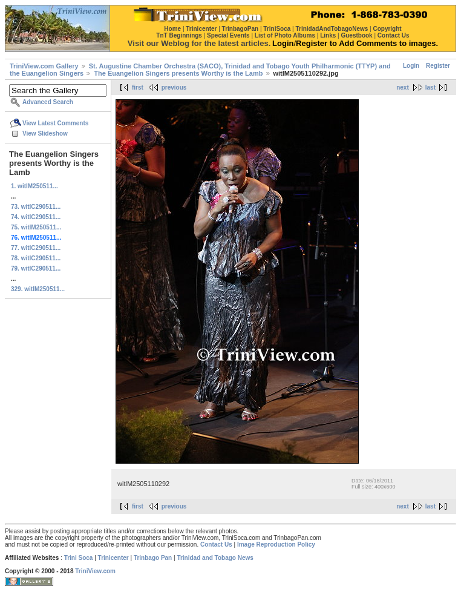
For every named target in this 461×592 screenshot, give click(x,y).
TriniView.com (95, 571)
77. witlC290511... (35, 248)
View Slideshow (45, 133)
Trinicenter (113, 557)
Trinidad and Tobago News (215, 557)
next (402, 87)
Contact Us (216, 544)
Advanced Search (47, 102)
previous (174, 87)
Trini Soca (78, 557)
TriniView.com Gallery (44, 66)
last (430, 87)
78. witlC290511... (35, 258)
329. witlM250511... (38, 289)
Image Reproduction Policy (276, 544)
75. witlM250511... (36, 227)
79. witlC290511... (35, 268)
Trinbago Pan (153, 557)
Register (438, 65)
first (137, 87)
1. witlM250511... (34, 186)
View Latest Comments (55, 123)
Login (411, 65)
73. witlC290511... (35, 206)
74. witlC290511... (35, 217)
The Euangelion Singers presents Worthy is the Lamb (178, 73)
